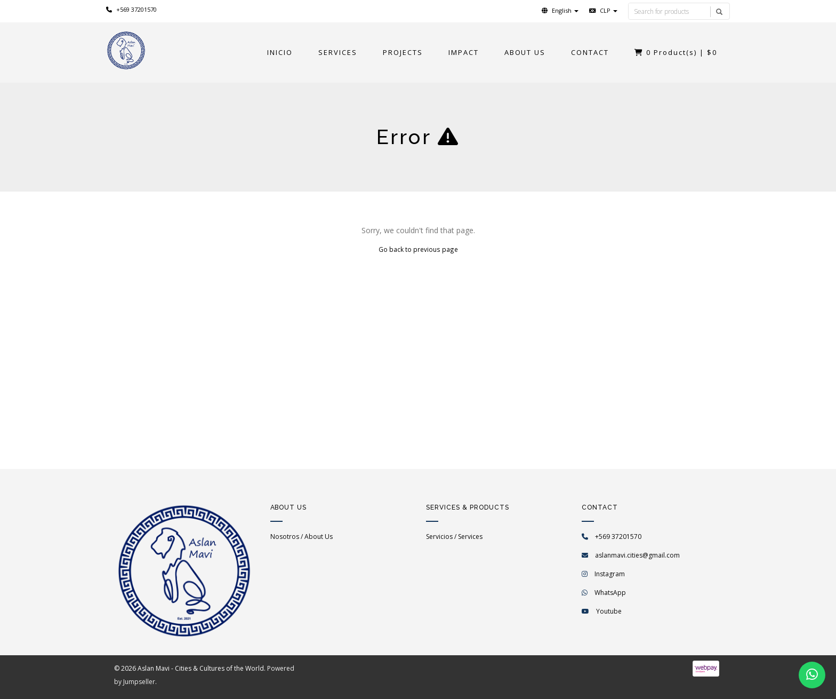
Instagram (609, 573)
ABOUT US (525, 52)
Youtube (609, 611)
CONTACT (590, 52)
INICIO (280, 52)
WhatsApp (610, 592)
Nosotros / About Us (301, 536)
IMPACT (463, 52)
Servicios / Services (454, 536)
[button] (560, 10)
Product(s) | (675, 52)
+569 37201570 (131, 9)
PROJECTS (403, 52)
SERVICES (337, 52)
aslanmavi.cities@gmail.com (637, 555)
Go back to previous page (418, 249)
